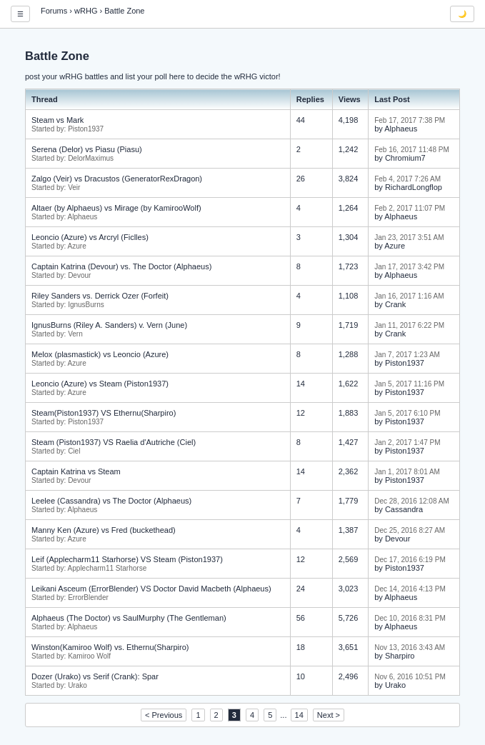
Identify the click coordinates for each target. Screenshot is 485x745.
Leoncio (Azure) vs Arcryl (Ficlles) (90, 237)
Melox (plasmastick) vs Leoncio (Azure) (100, 354)
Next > (328, 715)
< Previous (163, 715)
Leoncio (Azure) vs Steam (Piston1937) (100, 383)
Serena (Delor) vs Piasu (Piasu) (86, 149)
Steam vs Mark (57, 120)
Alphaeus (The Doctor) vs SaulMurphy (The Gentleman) (128, 618)
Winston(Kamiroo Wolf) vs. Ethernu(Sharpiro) (110, 647)
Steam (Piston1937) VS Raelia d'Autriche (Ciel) (113, 442)
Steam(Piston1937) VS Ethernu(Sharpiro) (103, 413)
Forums (54, 10)
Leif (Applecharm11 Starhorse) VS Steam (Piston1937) (127, 559)
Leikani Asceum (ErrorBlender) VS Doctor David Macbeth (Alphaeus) (151, 588)
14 (299, 715)
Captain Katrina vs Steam (76, 471)
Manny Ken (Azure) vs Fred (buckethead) (103, 530)
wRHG (85, 10)
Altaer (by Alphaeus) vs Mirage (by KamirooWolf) (116, 208)
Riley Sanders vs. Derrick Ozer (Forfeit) (100, 295)
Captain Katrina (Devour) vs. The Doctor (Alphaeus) (121, 266)
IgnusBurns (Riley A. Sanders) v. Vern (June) (109, 325)
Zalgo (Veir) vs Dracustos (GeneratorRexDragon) (116, 178)
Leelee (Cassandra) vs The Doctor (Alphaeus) (111, 500)
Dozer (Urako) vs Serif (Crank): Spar (95, 676)
